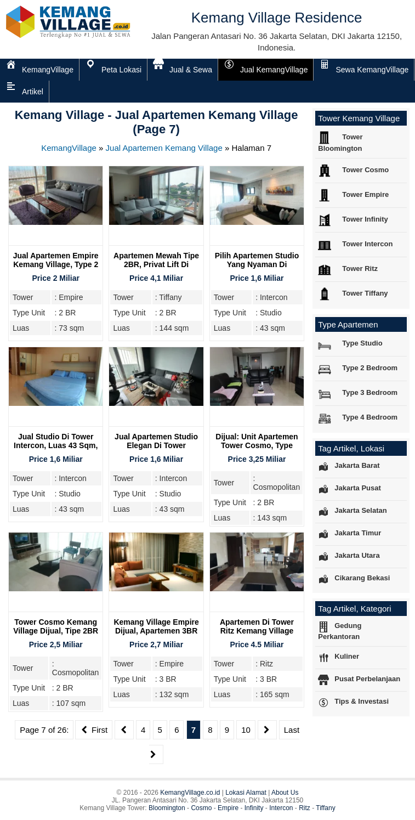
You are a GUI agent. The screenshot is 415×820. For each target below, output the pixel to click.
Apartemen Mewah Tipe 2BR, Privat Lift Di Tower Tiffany (156, 264)
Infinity (254, 808)
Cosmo (201, 808)
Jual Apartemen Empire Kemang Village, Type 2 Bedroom (56, 264)
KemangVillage (68, 147)
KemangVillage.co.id (190, 792)
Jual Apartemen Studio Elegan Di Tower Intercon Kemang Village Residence (156, 449)
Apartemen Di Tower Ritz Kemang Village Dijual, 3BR (257, 631)
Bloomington (167, 808)
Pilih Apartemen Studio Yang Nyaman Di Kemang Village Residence (257, 268)
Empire (228, 808)
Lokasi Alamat (245, 792)
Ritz (304, 808)
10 (246, 729)
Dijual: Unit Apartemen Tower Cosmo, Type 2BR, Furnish (256, 445)
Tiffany (325, 808)
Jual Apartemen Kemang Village (164, 147)
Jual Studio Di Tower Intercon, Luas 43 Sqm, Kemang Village (56, 445)
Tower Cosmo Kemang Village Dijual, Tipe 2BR (55, 626)
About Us (284, 792)
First (93, 729)
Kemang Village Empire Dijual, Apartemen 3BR (155, 626)
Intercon (281, 808)
